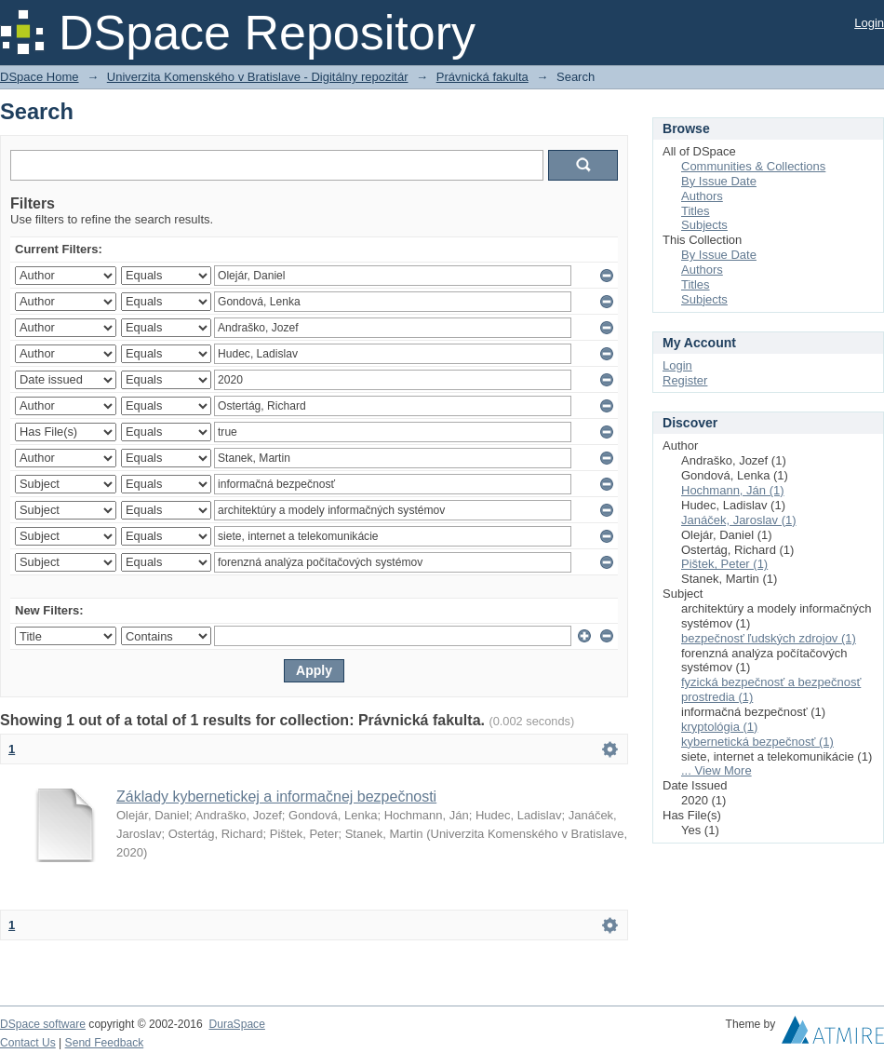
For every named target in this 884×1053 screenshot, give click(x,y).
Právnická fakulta (482, 77)
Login (869, 23)
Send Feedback (104, 1042)
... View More (716, 770)
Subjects (704, 225)
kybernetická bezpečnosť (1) (757, 742)
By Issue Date (719, 181)
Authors (702, 196)
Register (685, 380)
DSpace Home (39, 77)
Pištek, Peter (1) (724, 564)
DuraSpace (236, 1024)
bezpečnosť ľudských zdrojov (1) (768, 638)
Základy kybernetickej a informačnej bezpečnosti (276, 796)
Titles (695, 211)
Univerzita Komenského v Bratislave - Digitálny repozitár (258, 77)
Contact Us (28, 1042)
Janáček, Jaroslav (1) (739, 520)
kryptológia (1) (719, 727)
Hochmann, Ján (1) (732, 490)
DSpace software (43, 1024)
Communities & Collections (753, 166)
